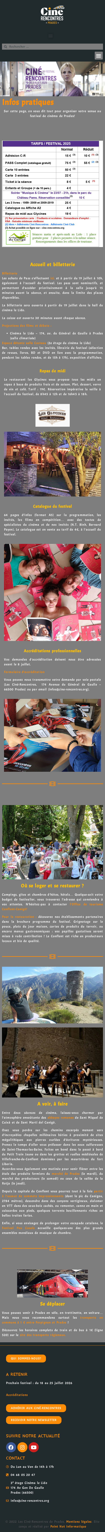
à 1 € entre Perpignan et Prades (41, 1322)
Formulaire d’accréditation (24, 672)
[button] (50, 35)
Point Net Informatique (68, 1527)
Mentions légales (79, 1522)
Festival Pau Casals (18, 1228)
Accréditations (17, 1395)
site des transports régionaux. (43, 1335)
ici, (53, 278)
